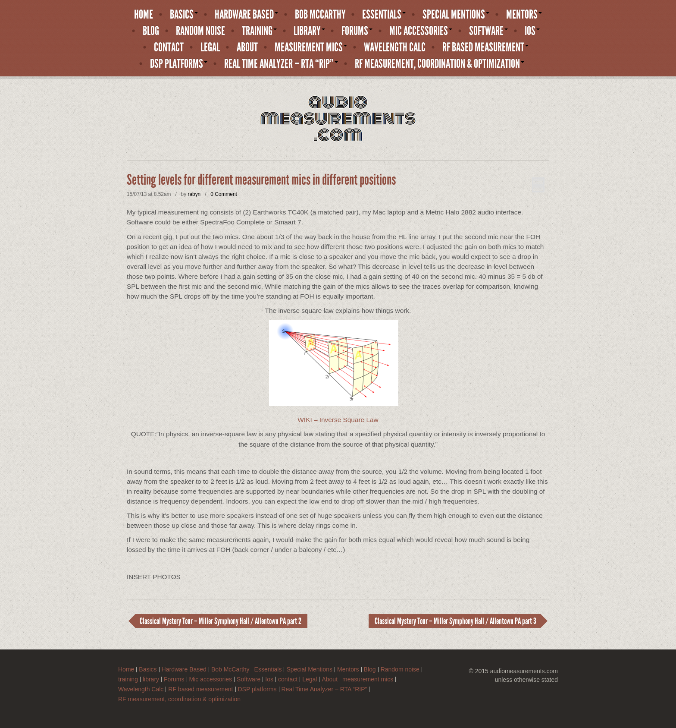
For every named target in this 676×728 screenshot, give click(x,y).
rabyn (194, 194)
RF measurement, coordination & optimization (439, 64)
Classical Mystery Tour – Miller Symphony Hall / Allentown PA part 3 (455, 621)
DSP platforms (178, 64)
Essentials (384, 15)
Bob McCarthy (320, 15)
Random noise (200, 31)
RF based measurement (485, 47)
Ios (532, 31)
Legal (210, 47)
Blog (151, 31)
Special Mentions (455, 15)
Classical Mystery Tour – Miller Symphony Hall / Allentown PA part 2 (220, 621)
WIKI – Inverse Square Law (337, 419)
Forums (356, 31)
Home (143, 15)
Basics (184, 15)
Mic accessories (420, 31)
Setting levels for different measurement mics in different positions (261, 180)
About (247, 47)
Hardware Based (246, 15)
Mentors (524, 15)
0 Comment (223, 194)
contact (169, 47)
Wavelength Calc (395, 47)
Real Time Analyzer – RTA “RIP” (281, 64)
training (259, 31)
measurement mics (311, 47)
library (309, 31)
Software (488, 31)
